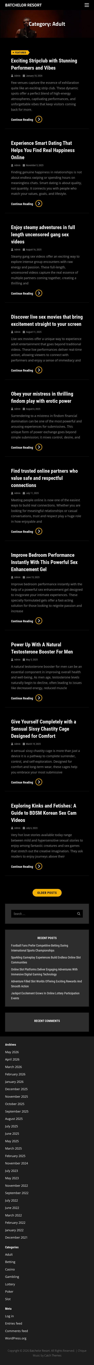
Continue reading (26, 119)
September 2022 (16, 1193)
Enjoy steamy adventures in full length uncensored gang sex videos (43, 234)
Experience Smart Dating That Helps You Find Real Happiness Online (43, 150)
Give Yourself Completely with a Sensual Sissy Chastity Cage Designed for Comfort (43, 729)
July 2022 (11, 1200)
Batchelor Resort (23, 5)
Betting (10, 1262)
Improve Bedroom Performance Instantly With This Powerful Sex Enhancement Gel (44, 562)
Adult (9, 1254)
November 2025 (16, 1096)
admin (17, 75)
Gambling (12, 1277)
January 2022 (14, 1230)
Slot (8, 1299)
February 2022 (15, 1223)
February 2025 (15, 1156)
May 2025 (12, 1141)
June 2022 (12, 1208)
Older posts (47, 893)
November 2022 (16, 1186)
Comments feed (16, 1331)
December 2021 (16, 1237)
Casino (10, 1269)
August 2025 (14, 1119)
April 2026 (12, 1059)
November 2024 (16, 1163)
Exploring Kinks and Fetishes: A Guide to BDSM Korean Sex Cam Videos (43, 813)
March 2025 (13, 1148)
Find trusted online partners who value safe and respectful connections (44, 478)
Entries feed (13, 1323)
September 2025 (16, 1111)
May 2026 (12, 1052)
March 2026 (13, 1067)
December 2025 (16, 1089)
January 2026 (14, 1082)
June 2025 (12, 1133)
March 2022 (13, 1215)
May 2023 (12, 1178)
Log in (9, 1316)
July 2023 (11, 1171)
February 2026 (15, 1074)
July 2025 (11, 1126)
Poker (9, 1291)
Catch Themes (52, 1355)
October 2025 (14, 1104)
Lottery (10, 1284)
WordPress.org (15, 1338)
